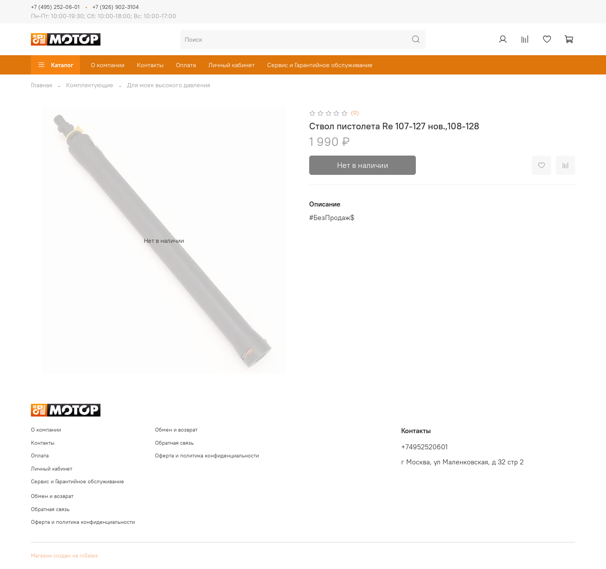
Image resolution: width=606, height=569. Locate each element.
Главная (41, 85)
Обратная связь (174, 442)
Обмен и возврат (176, 429)
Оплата (186, 65)
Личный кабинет (231, 65)
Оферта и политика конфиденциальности (207, 455)
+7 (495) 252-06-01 (55, 6)
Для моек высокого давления (168, 85)
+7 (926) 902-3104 (115, 6)
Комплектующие (89, 85)
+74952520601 (424, 447)
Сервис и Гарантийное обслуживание (320, 65)
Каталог (55, 65)
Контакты (150, 65)
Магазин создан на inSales (64, 555)
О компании (107, 65)
